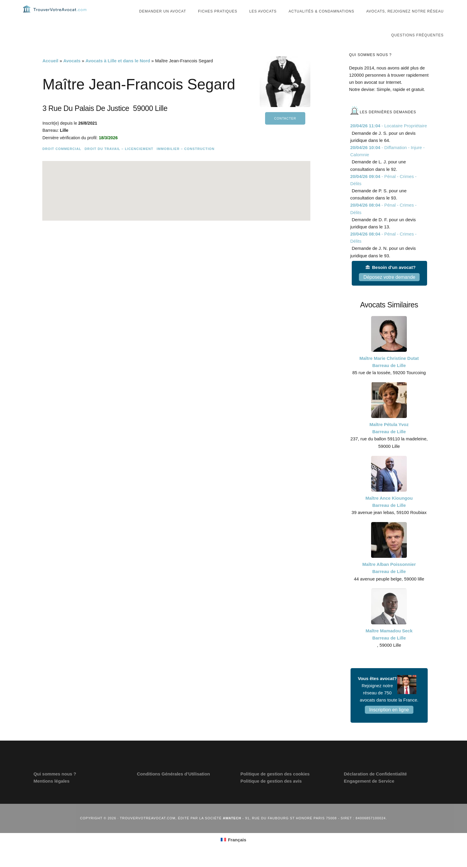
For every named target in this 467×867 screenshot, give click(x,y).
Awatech (232, 830)
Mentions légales (51, 792)
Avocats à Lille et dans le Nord (117, 72)
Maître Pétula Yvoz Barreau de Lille (389, 440)
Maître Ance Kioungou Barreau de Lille (389, 513)
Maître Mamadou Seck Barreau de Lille (389, 646)
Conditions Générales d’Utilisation (173, 785)
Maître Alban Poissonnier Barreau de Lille (389, 580)
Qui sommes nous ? (54, 785)
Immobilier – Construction (185, 160)
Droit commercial (61, 160)
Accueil (50, 72)
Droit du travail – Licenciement (119, 160)
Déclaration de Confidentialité (375, 785)
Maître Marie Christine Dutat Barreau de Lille (389, 374)
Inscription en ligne (389, 721)
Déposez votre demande (389, 289)
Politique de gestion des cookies (275, 785)
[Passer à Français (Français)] (233, 851)
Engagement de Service (369, 792)
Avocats (71, 72)
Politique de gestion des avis (271, 792)
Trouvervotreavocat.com (59, 15)
